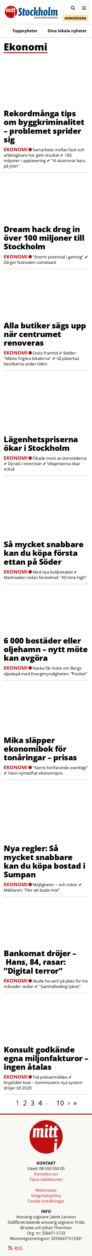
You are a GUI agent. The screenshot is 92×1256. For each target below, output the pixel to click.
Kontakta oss (46, 1174)
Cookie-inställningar (46, 1201)
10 (60, 1102)
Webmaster (46, 1190)
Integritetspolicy (46, 1195)
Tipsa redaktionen (46, 1179)
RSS (15, 1248)
